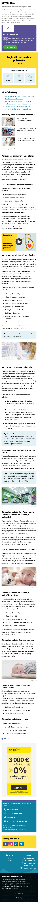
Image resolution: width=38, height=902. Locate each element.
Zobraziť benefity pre (19, 70)
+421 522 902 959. (20, 830)
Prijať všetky (19, 897)
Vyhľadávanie (9, 860)
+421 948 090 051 (12, 813)
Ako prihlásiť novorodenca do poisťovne (16, 101)
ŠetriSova (9, 817)
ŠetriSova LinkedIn (16, 844)
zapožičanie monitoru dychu (14, 713)
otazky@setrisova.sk (15, 821)
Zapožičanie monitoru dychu (12, 99)
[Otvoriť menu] (35, 3)
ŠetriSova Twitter (21, 844)
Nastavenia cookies (19, 893)
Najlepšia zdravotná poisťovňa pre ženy (16, 106)
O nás (9, 858)
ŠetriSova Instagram (11, 844)
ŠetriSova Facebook (5, 844)
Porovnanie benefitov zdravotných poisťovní (18, 96)
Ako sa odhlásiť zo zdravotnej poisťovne (16, 109)
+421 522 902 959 (28, 861)
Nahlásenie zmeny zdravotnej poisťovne (16, 104)
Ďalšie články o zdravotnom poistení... (12, 149)
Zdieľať (6, 739)
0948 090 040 (10, 809)
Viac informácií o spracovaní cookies (10, 888)
